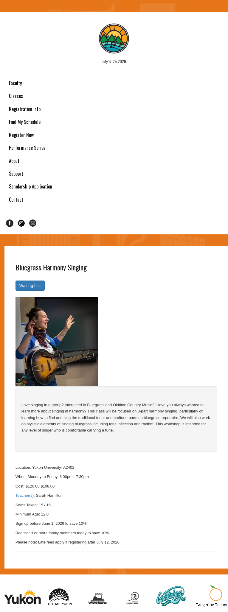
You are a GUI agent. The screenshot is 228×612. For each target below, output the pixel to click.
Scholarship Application (30, 186)
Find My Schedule (25, 121)
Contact (16, 199)
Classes (16, 95)
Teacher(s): (25, 495)
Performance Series (27, 147)
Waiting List (30, 285)
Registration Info (25, 109)
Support (16, 173)
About (14, 160)
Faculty (15, 83)
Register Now (21, 134)
